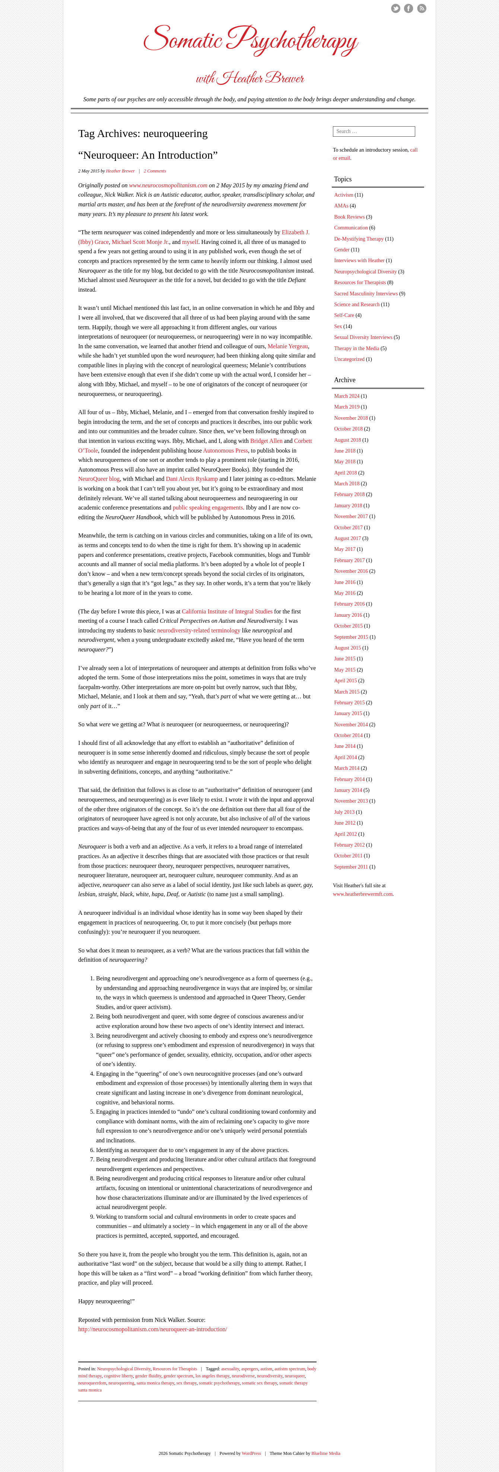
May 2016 (345, 593)
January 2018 (348, 505)
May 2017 (345, 549)
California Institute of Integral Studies (227, 611)
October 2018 (348, 429)
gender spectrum (178, 1376)
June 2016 (345, 582)
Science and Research (357, 304)
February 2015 (349, 702)
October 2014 (348, 735)
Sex (338, 326)
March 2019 (347, 407)
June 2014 (345, 746)
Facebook (408, 8)
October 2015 (348, 626)
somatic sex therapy (259, 1383)
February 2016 (349, 604)
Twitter (395, 8)
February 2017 (349, 560)
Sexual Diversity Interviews (363, 337)
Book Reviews (349, 217)
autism (266, 1368)
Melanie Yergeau (288, 346)
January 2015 (348, 713)
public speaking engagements (208, 507)
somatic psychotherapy (219, 1383)
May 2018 (345, 461)
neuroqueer (295, 1376)
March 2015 (347, 692)
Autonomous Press (225, 450)
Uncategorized (349, 359)
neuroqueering (121, 1383)
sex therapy (187, 1383)
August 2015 (347, 648)
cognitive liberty (118, 1376)
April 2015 (345, 680)
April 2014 (345, 757)
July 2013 (344, 812)
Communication (351, 228)
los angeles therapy (212, 1376)
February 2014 (349, 779)
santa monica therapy (155, 1383)
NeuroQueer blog (99, 479)
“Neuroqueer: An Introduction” (148, 155)
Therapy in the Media (356, 348)
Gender (342, 250)
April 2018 (345, 473)
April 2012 (345, 834)
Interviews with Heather (359, 260)
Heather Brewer (120, 171)
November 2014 (351, 724)
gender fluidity (148, 1376)
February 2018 (349, 494)
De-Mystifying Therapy (359, 239)
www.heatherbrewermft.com (362, 894)
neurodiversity (270, 1376)
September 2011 (351, 867)
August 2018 (347, 440)
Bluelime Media (325, 1453)
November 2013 (351, 801)
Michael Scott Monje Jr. (140, 242)
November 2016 (351, 571)
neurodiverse (243, 1376)
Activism (343, 195)
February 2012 (349, 845)
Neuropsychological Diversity (124, 1368)
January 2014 (348, 790)
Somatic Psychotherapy (249, 40)
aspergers (249, 1368)
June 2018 (345, 451)
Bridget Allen (266, 441)
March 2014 (347, 768)
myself (190, 242)
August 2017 (347, 538)
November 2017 (351, 516)
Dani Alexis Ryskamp (192, 479)
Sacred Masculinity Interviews (366, 293)
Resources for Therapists (175, 1368)
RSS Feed (421, 8)
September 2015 (351, 637)
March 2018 (347, 483)
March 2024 (347, 396)
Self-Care (344, 315)
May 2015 (345, 670)
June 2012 (345, 823)
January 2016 (348, 615)
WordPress (251, 1453)
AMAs (341, 206)
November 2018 (351, 418)
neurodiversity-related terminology (198, 630)
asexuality (230, 1368)
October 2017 (348, 527)
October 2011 (348, 856)
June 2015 (345, 659)
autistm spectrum (289, 1368)
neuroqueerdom (92, 1383)
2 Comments (155, 171)
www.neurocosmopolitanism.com (168, 185)
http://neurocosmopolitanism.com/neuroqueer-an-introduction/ (152, 1329)
